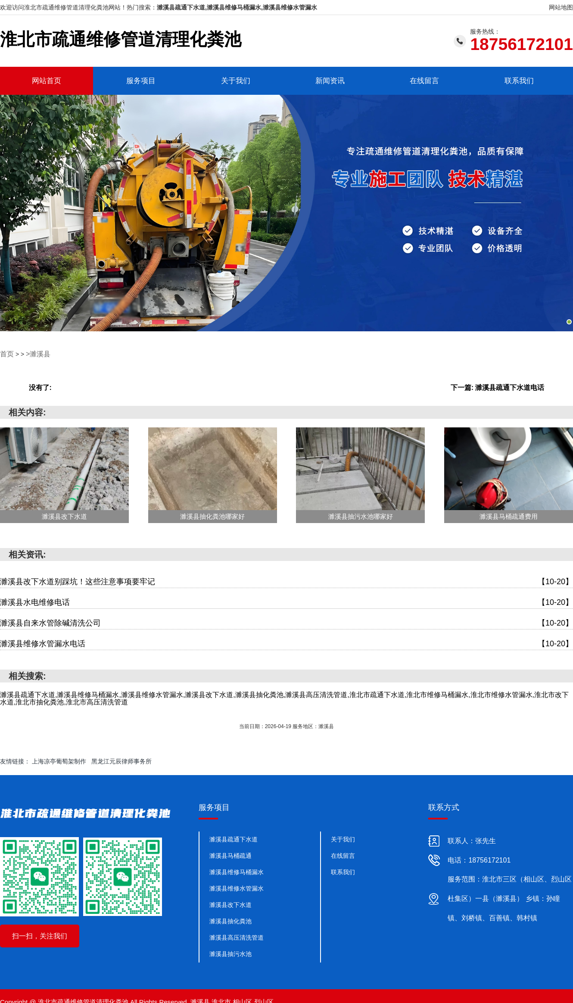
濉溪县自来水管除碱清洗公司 (286, 622)
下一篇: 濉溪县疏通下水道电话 (498, 386)
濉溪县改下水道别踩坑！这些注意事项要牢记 (286, 580)
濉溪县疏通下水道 (233, 838)
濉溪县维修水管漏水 (236, 887)
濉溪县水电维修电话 (286, 601)
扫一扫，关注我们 (39, 934)
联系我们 (519, 80)
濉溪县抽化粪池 (230, 919)
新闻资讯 (330, 80)
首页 (6, 352)
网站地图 (561, 7)
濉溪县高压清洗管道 (236, 936)
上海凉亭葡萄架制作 (59, 760)
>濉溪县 (35, 352)
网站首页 (46, 80)
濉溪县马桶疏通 (230, 854)
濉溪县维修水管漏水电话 (286, 642)
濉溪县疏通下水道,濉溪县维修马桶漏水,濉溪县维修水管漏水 (237, 7)
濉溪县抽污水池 (230, 952)
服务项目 (140, 80)
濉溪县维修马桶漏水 (236, 870)
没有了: (40, 386)
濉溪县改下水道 (230, 903)
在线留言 (424, 80)
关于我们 (235, 80)
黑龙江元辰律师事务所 (121, 760)
